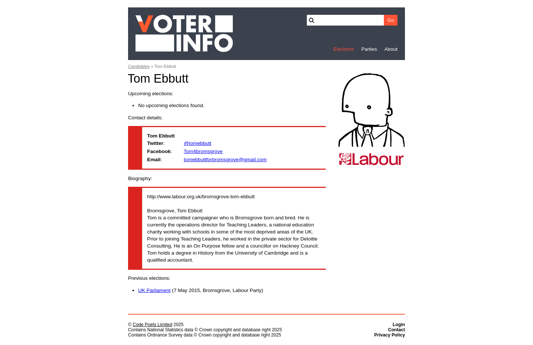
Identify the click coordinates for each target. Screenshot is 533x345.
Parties (369, 49)
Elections (343, 49)
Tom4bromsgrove (203, 151)
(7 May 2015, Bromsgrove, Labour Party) (200, 290)
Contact (396, 329)
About (391, 49)
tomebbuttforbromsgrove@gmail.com (225, 159)
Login (399, 324)
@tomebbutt (197, 143)
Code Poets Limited (152, 324)
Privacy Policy (389, 335)
